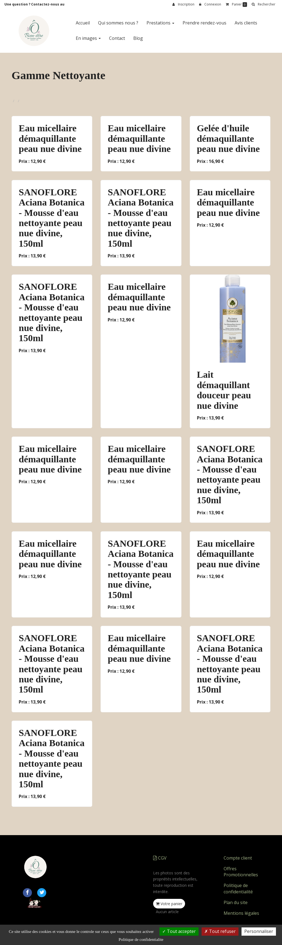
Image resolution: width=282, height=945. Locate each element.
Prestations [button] (160, 23)
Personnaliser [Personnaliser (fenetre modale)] (258, 931)
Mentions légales (241, 913)
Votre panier (169, 903)
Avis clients (246, 23)
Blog (138, 38)
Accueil (83, 23)
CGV (160, 858)
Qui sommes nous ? (118, 23)
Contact (117, 38)
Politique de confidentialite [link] (141, 939)
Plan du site (236, 902)
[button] (263, 4)
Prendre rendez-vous (204, 23)
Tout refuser (220, 931)
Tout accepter (179, 931)
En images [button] (88, 38)
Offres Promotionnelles (241, 872)
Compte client (238, 858)
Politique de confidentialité (238, 888)
